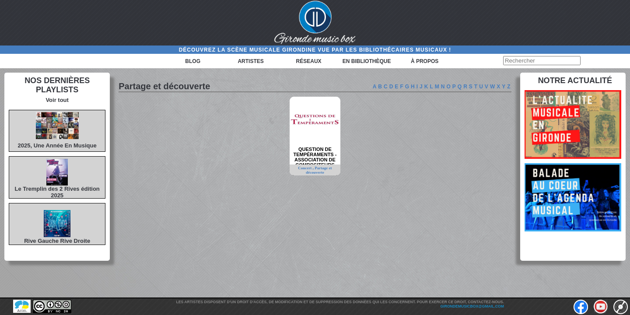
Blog (192, 61)
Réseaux (309, 61)
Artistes (250, 61)
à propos (424, 61)
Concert (305, 168)
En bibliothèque (367, 61)
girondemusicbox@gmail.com (472, 306)
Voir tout (57, 100)
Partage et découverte (319, 170)
